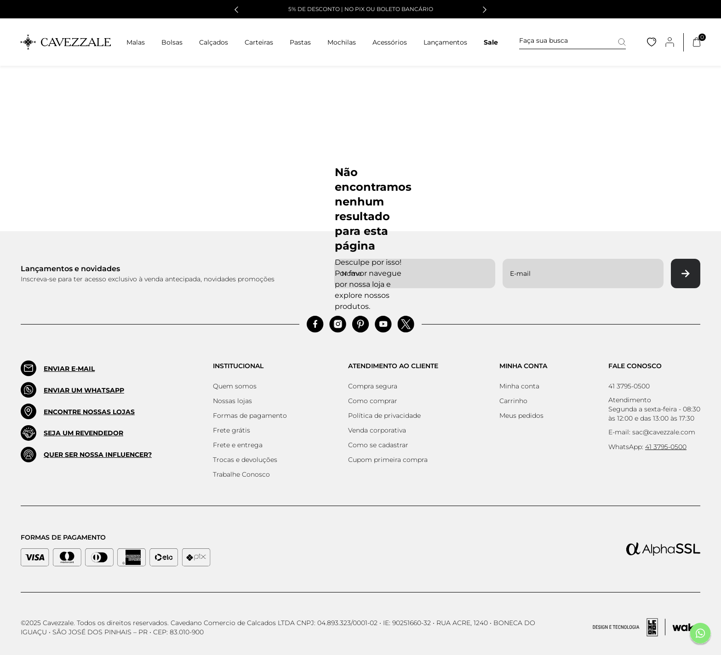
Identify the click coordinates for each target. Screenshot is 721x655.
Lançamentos (445, 42)
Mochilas (341, 42)
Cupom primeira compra (388, 460)
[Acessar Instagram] (337, 324)
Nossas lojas (232, 401)
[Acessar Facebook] (315, 324)
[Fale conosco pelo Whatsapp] (700, 634)
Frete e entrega (238, 445)
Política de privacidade (384, 415)
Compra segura (372, 386)
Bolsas (172, 42)
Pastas (300, 42)
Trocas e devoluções (245, 460)
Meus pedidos (521, 415)
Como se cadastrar (378, 445)
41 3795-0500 (629, 386)
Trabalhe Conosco (241, 474)
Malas (135, 42)
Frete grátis (231, 430)
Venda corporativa (377, 430)
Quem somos (235, 386)
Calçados (213, 42)
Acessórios (389, 42)
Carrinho (513, 401)
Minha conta (519, 386)
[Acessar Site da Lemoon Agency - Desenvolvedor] (646, 627)
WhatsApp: (647, 447)
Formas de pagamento (250, 415)
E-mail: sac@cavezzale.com (651, 432)
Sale (491, 42)
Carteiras (259, 42)
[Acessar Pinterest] (360, 324)
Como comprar (372, 401)
